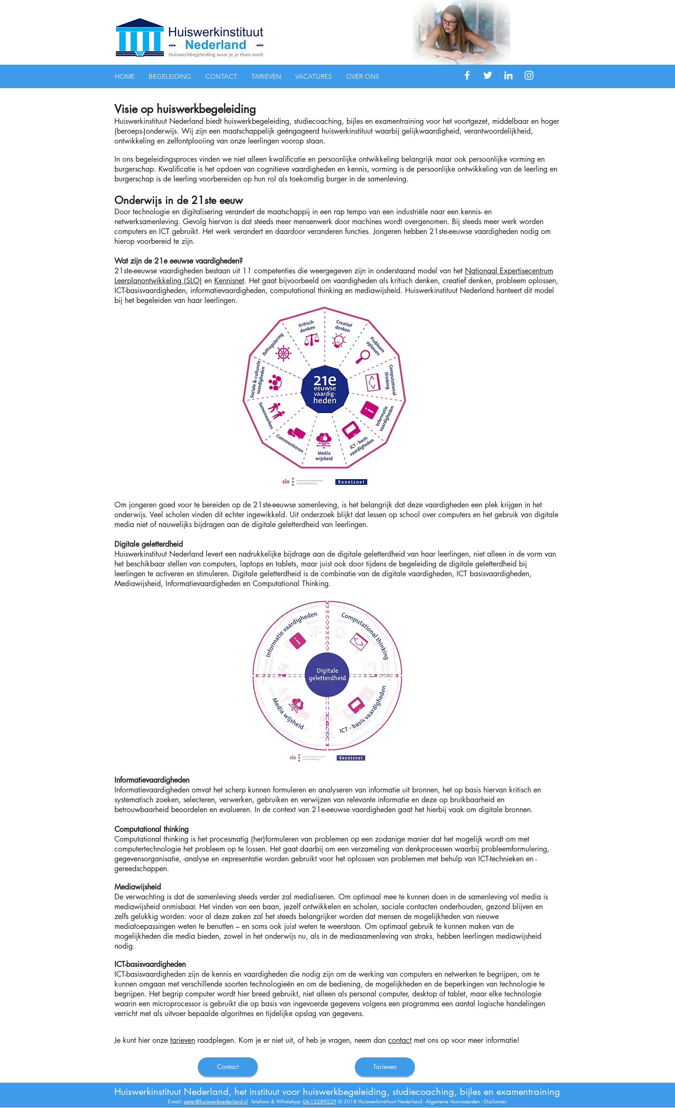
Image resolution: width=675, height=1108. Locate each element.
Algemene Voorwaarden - (455, 1101)
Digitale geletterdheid (148, 544)
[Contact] (228, 1066)
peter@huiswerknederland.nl (216, 1101)
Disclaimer (495, 1101)
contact (400, 1040)
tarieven (182, 1040)
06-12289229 (320, 1101)
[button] (170, 76)
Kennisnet (229, 281)
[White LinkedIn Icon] (508, 75)
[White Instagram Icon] (529, 75)
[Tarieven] (385, 1066)
